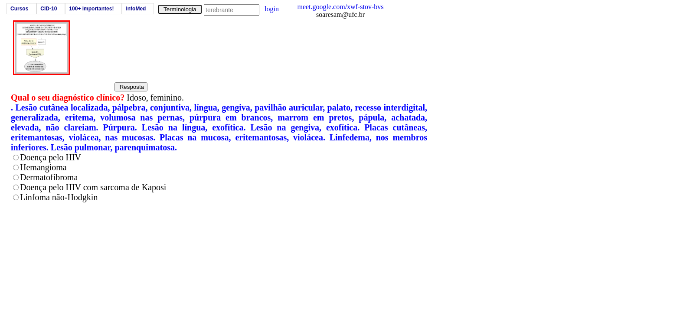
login (272, 9)
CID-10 (48, 9)
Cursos (19, 9)
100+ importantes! (91, 9)
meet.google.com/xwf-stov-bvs (340, 6)
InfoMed (136, 9)
